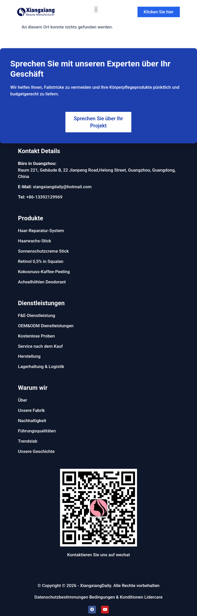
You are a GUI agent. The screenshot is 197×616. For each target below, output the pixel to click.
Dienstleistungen (41, 303)
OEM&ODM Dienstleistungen (46, 325)
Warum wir (32, 387)
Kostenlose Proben (36, 336)
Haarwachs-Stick (34, 240)
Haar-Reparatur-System (41, 230)
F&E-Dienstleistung (36, 315)
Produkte (30, 218)
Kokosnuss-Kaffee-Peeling (44, 271)
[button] (96, 9)
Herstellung (29, 356)
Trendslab (27, 441)
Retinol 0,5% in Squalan (40, 261)
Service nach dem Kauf (40, 346)
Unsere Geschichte (36, 451)
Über (22, 400)
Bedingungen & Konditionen (116, 597)
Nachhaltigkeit (32, 420)
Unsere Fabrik (31, 410)
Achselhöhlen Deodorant (42, 281)
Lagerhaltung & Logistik (41, 366)
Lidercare (153, 597)
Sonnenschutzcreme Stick (43, 251)
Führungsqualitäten (37, 430)
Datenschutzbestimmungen (61, 597)
